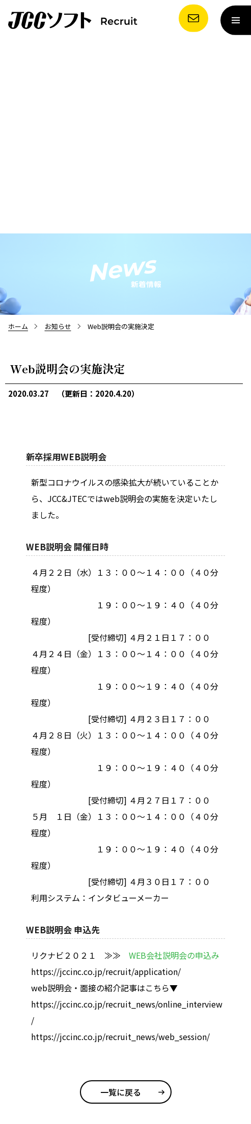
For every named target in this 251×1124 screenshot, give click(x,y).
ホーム (18, 326)
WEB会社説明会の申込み (174, 955)
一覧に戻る (120, 1092)
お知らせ (58, 326)
